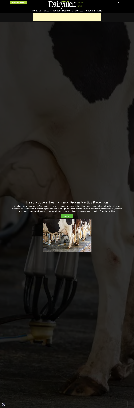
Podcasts (67, 11)
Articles (45, 11)
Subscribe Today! (18, 2)
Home (35, 11)
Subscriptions (94, 11)
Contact (79, 11)
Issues (56, 11)
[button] (2, 225)
